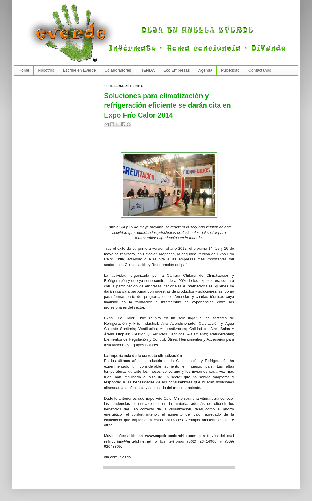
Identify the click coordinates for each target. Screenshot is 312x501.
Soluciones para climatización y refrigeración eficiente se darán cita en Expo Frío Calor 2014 (167, 105)
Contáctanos (259, 70)
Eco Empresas (177, 70)
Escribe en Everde (79, 70)
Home (23, 70)
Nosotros (46, 70)
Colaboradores (118, 70)
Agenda (205, 70)
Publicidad (230, 70)
